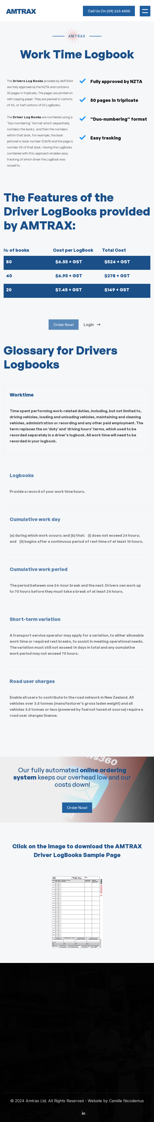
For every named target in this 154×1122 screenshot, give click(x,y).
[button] (145, 11)
